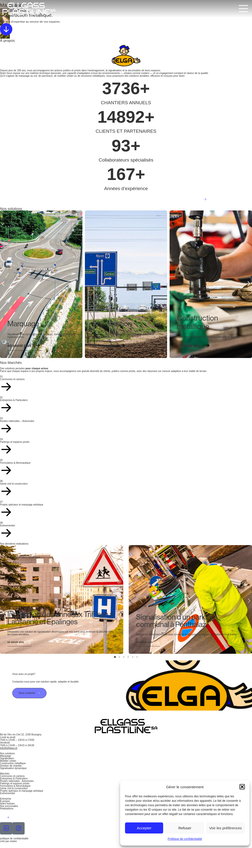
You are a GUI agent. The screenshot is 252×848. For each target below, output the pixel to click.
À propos (5, 801)
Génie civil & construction (14, 788)
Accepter (144, 828)
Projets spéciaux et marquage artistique (21, 790)
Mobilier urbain (8, 760)
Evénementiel (7, 793)
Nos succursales (9, 806)
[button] (242, 786)
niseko (13, 841)
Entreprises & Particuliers (14, 778)
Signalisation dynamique (13, 768)
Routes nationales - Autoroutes (17, 781)
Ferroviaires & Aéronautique (15, 786)
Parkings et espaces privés (15, 783)
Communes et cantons (12, 776)
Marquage (5, 756)
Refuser (184, 828)
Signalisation (7, 758)
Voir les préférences (225, 828)
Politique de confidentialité (185, 839)
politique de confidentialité (14, 838)
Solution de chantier (11, 765)
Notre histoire (7, 803)
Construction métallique (13, 763)
